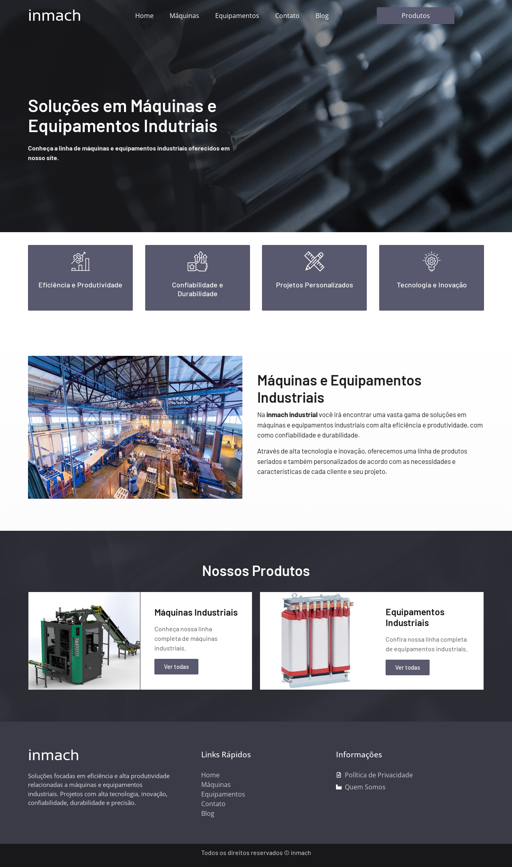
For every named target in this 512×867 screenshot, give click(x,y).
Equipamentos (237, 15)
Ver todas (176, 666)
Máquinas (184, 15)
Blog (322, 15)
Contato (287, 15)
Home (144, 15)
